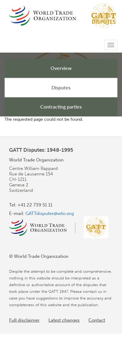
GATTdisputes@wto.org (49, 213)
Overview (61, 67)
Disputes (61, 87)
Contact (96, 320)
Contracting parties (61, 106)
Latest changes (64, 320)
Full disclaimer (24, 320)
